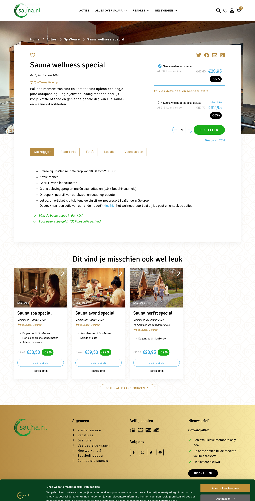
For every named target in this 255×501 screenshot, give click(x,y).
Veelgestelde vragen (94, 445)
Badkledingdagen (91, 455)
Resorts (141, 10)
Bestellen (40, 363)
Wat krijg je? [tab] (42, 152)
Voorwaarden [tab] (133, 152)
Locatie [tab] (109, 152)
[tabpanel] (127, 195)
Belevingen (166, 10)
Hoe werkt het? (89, 450)
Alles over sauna (111, 10)
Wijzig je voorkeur (57, 494)
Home (34, 39)
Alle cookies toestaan (225, 467)
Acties (84, 10)
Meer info (216, 102)
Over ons (85, 440)
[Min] (175, 130)
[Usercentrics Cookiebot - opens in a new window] (22, 494)
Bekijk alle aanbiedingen (127, 388)
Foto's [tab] (90, 152)
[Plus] (189, 130)
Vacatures (86, 435)
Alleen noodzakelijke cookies (225, 488)
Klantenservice (89, 430)
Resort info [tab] (68, 152)
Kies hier (109, 205)
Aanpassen (225, 477)
